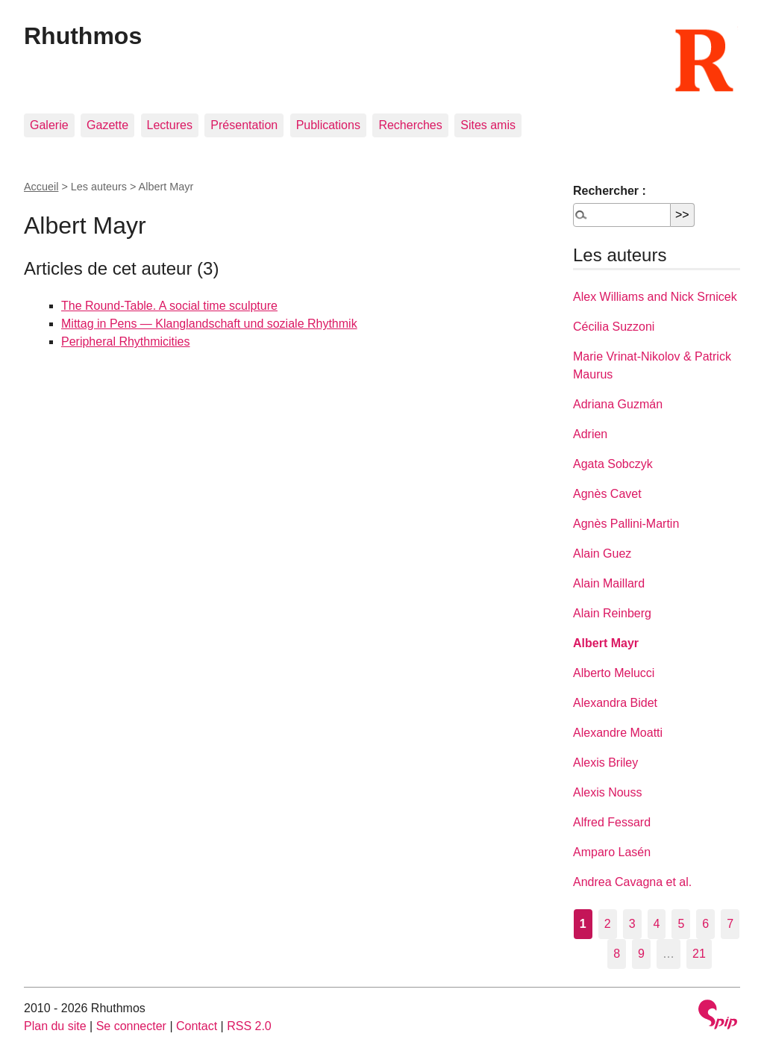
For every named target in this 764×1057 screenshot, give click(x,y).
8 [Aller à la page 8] (616, 953)
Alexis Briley (605, 762)
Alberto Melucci (613, 673)
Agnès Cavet (607, 493)
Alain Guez (602, 553)
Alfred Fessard (612, 822)
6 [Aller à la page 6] (705, 923)
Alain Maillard (609, 583)
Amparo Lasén (612, 852)
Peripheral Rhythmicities (125, 341)
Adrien (590, 434)
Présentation (244, 125)
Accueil (41, 187)
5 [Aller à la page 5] (680, 923)
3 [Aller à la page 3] (632, 923)
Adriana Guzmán (618, 404)
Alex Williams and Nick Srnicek (655, 296)
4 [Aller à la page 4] (657, 923)
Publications (328, 125)
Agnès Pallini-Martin (626, 523)
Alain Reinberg (612, 613)
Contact (196, 1026)
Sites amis (488, 125)
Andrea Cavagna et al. (632, 882)
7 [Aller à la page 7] (730, 923)
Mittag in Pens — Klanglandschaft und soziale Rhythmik (209, 323)
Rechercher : (609, 190)
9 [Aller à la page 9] (641, 953)
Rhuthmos (83, 35)
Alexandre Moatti (618, 732)
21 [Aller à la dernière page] (699, 953)
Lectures (169, 125)
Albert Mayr (606, 643)
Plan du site (55, 1026)
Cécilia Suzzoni (613, 326)
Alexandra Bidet (615, 702)
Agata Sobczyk (613, 464)
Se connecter (131, 1026)
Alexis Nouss (607, 792)
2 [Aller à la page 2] (607, 923)
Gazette (107, 125)
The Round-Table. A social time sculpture (169, 305)
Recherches (410, 125)
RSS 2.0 (249, 1026)
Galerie (49, 125)
